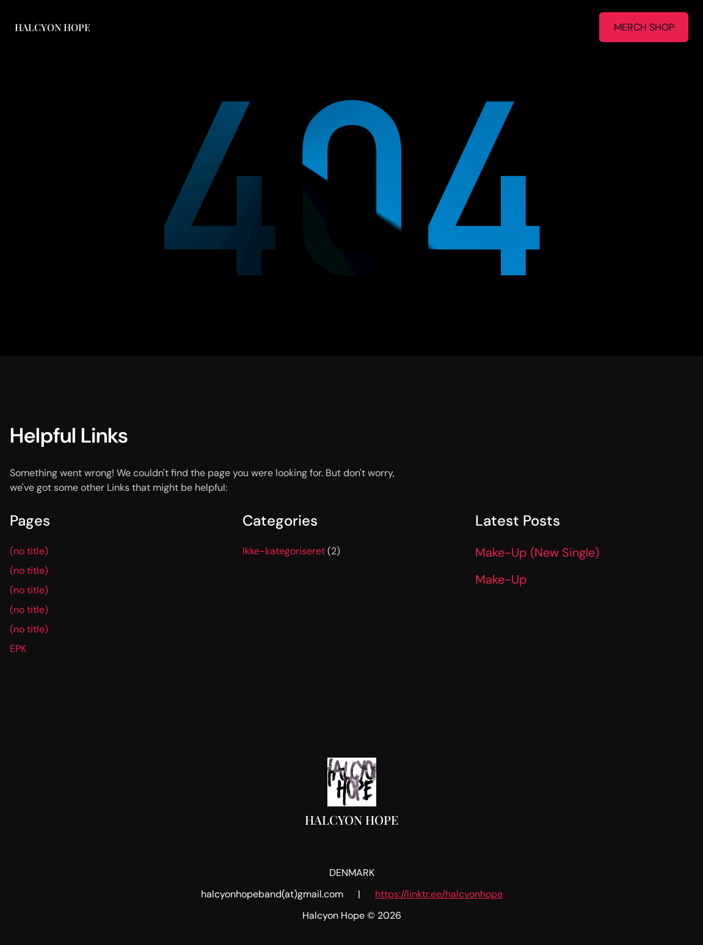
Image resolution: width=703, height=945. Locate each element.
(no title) (29, 551)
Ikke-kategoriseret (283, 551)
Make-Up (501, 579)
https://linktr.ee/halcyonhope (439, 894)
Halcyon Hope (52, 27)
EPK (18, 648)
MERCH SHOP (644, 27)
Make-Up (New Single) (537, 552)
